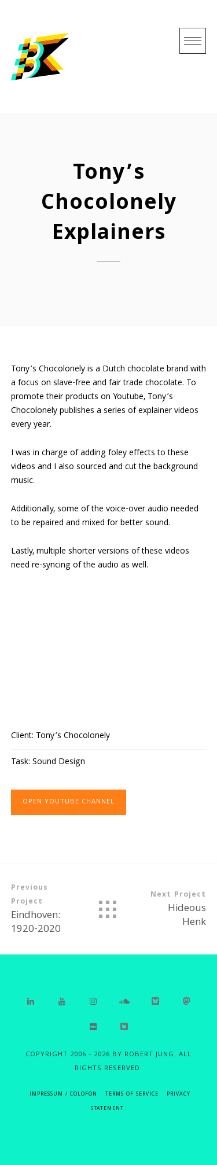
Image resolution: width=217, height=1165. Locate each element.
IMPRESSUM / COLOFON (63, 1094)
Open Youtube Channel (69, 802)
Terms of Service (132, 1094)
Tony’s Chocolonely (73, 736)
